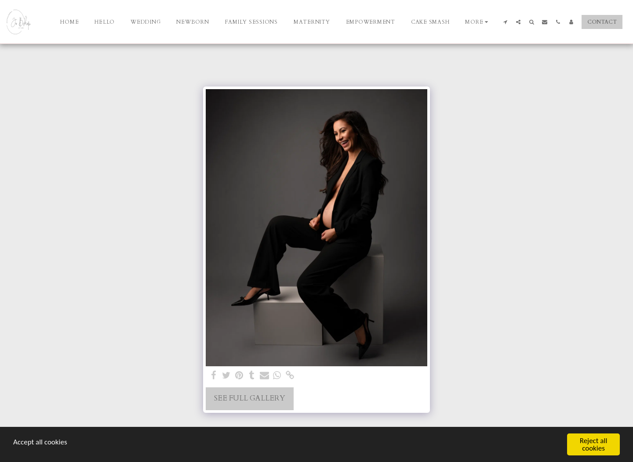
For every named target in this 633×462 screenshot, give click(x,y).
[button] (505, 22)
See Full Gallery (249, 398)
